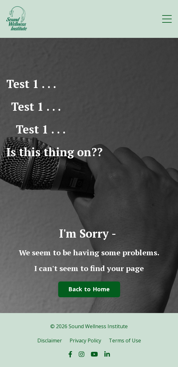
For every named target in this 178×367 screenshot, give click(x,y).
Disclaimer (49, 340)
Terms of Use (125, 340)
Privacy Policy (85, 340)
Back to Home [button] (89, 289)
